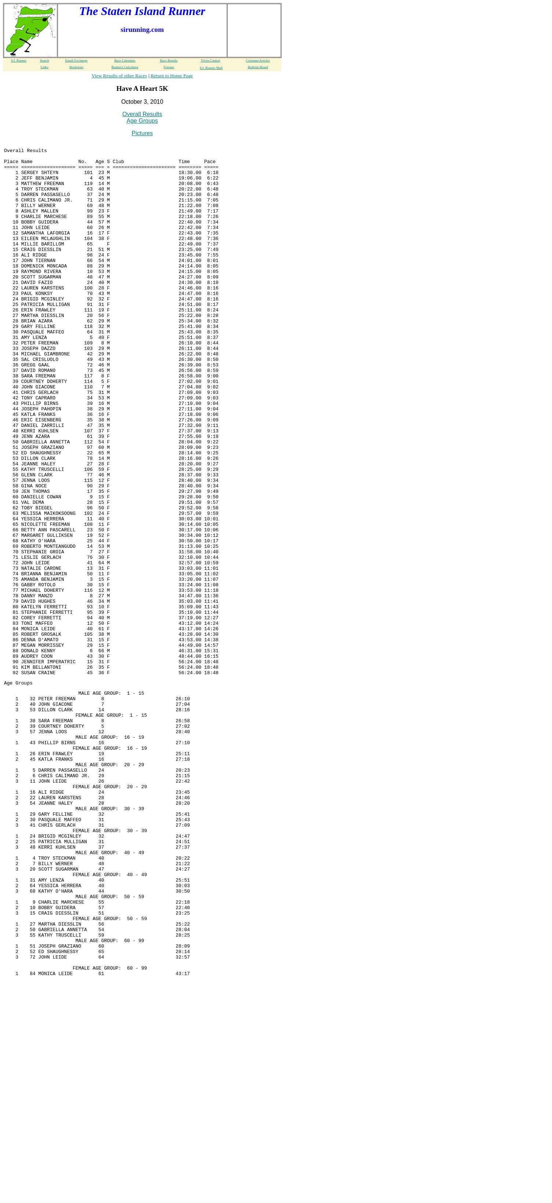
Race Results (169, 60)
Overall (14, 152)
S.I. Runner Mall (211, 68)
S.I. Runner (18, 60)
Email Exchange (76, 60)
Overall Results (142, 114)
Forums (169, 67)
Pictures (142, 133)
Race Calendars (125, 60)
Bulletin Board (258, 67)
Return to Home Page (172, 75)
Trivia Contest (210, 60)
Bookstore (77, 67)
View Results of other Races (119, 75)
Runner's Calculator (124, 67)
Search (44, 60)
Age (8, 790)
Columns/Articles (258, 60)
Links (44, 67)
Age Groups (142, 121)
